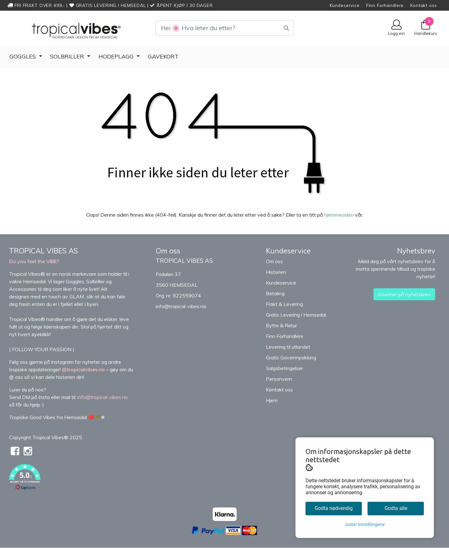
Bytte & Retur (281, 325)
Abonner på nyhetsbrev (404, 294)
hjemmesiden (339, 215)
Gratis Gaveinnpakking (291, 357)
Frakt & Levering (284, 304)
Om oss (274, 261)
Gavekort (163, 56)
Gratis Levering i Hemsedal (296, 315)
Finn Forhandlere (385, 5)
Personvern (279, 379)
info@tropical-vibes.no (181, 306)
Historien (276, 272)
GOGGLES (23, 56)
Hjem (272, 400)
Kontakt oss (423, 5)
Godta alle (395, 508)
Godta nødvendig (334, 508)
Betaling (275, 293)
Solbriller (68, 56)
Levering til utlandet (288, 347)
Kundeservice (345, 5)
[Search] (224, 28)
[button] (78, 478)
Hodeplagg (116, 56)
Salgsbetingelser (284, 368)
